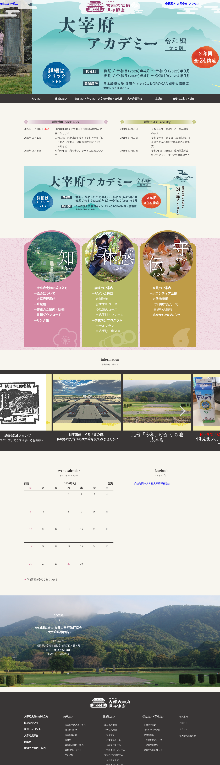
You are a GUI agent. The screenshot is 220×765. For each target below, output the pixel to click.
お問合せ (182, 3)
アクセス (194, 3)
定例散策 (102, 299)
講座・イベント (32, 729)
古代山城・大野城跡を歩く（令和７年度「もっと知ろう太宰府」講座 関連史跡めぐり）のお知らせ (79, 142)
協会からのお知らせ (166, 315)
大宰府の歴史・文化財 (110, 98)
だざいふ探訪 (104, 293)
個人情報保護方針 (187, 736)
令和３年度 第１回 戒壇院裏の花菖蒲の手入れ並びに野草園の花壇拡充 (170, 142)
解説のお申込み (9, 3)
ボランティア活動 (164, 293)
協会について (46, 293)
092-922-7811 (63, 650)
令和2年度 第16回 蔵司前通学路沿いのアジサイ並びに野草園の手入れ (170, 155)
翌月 (110, 483)
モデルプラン (105, 325)
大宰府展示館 (134, 98)
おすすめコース (106, 304)
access (58, 617)
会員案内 (170, 3)
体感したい (61, 98)
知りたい (36, 98)
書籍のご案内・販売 (183, 98)
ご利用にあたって (166, 304)
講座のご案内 (104, 288)
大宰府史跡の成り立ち (52, 288)
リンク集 (43, 320)
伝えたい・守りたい (85, 98)
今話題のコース (106, 309)
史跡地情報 (160, 299)
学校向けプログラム (108, 320)
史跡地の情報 (163, 309)
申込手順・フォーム (110, 315)
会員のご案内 (161, 288)
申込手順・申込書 (108, 331)
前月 (27, 483)
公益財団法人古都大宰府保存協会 (152, 483)
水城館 (159, 98)
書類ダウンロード (49, 315)
